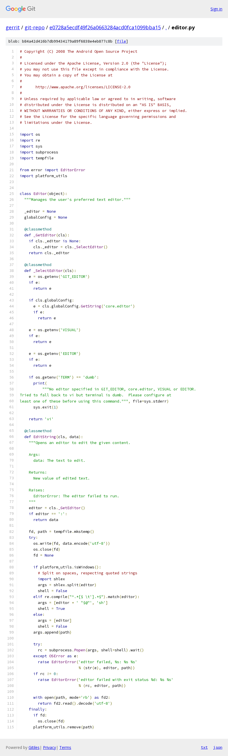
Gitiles (34, 747)
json (217, 747)
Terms (65, 747)
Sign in (216, 9)
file (121, 41)
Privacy (49, 747)
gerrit (13, 27)
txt (204, 747)
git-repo (35, 27)
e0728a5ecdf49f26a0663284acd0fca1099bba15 (105, 27)
